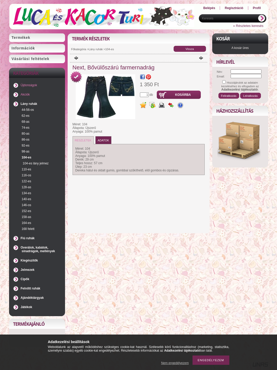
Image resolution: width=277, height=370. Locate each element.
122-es (26, 181)
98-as (26, 151)
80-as (26, 133)
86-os (26, 139)
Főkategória (78, 49)
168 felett (28, 229)
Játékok (26, 307)
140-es (26, 199)
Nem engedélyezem (175, 363)
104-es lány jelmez (36, 163)
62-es (26, 116)
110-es (26, 169)
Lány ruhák (29, 104)
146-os (26, 205)
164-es (26, 223)
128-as (26, 187)
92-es (26, 145)
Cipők (25, 279)
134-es (26, 193)
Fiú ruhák (28, 238)
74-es (26, 127)
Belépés (209, 8)
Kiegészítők (29, 260)
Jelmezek (27, 270)
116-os (26, 175)
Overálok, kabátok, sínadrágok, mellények (38, 249)
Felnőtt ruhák (30, 288)
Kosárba (183, 95)
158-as (26, 217)
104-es (26, 157)
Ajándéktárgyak (32, 298)
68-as (26, 122)
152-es (26, 211)
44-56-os (28, 110)
